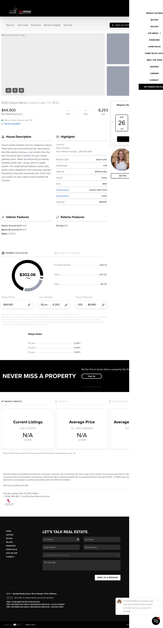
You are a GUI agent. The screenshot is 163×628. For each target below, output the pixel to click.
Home (8, 531)
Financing (11, 546)
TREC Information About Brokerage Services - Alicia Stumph (35, 604)
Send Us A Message (107, 577)
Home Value (11, 549)
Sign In (153, 2)
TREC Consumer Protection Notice (23, 602)
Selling (9, 542)
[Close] (157, 600)
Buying (9, 538)
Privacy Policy (132, 625)
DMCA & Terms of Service (149, 625)
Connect (10, 557)
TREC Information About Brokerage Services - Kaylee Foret (35, 607)
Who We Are (11, 553)
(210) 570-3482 (143, 566)
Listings (9, 535)
